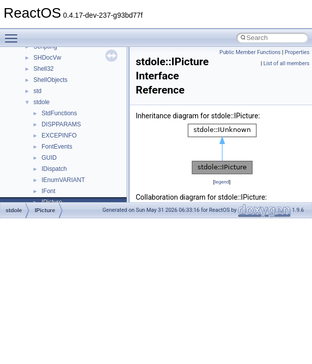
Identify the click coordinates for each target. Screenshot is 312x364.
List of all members (286, 63)
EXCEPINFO (59, 135)
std (37, 91)
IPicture (44, 210)
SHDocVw (47, 57)
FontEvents (57, 146)
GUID (49, 157)
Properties (297, 52)
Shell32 (43, 68)
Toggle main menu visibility (13, 34)
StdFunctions (59, 113)
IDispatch (54, 168)
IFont (48, 191)
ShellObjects (50, 79)
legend (221, 182)
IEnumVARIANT (63, 180)
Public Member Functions (250, 52)
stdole (41, 102)
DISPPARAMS (61, 124)
